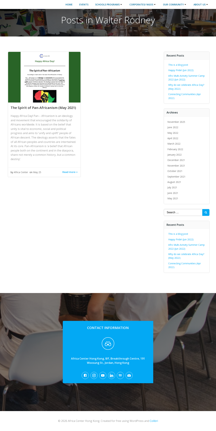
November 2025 (176, 121)
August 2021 (174, 182)
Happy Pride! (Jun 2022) (181, 70)
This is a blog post (178, 64)
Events (83, 4)
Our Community (175, 4)
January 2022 (174, 154)
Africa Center (21, 172)
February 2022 (175, 149)
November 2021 (176, 165)
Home (69, 4)
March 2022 (173, 143)
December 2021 (176, 160)
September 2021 (176, 176)
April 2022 (172, 138)
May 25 (37, 172)
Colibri (154, 421)
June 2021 (172, 193)
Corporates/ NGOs (142, 4)
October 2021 (174, 171)
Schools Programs (109, 4)
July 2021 (172, 187)
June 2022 (172, 127)
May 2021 (172, 198)
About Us (201, 4)
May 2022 (172, 132)
